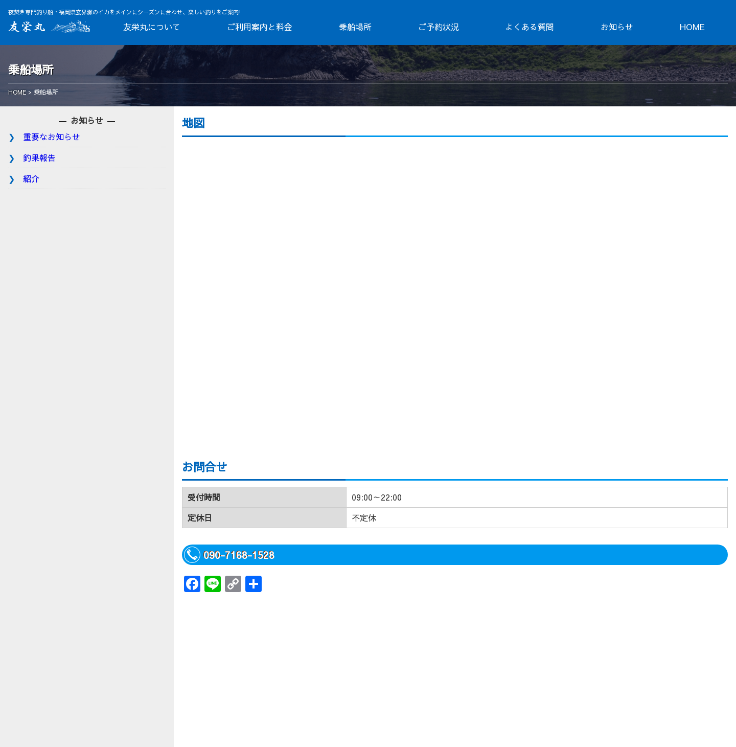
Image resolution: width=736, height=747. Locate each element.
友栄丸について (151, 26)
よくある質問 (529, 26)
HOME (692, 26)
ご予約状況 (438, 26)
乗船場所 (355, 26)
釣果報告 (39, 157)
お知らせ (617, 26)
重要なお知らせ (51, 136)
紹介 (31, 178)
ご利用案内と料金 (259, 26)
